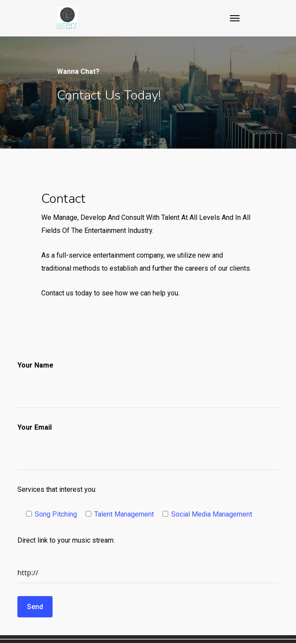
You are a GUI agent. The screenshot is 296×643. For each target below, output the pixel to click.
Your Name (35, 365)
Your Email (34, 427)
